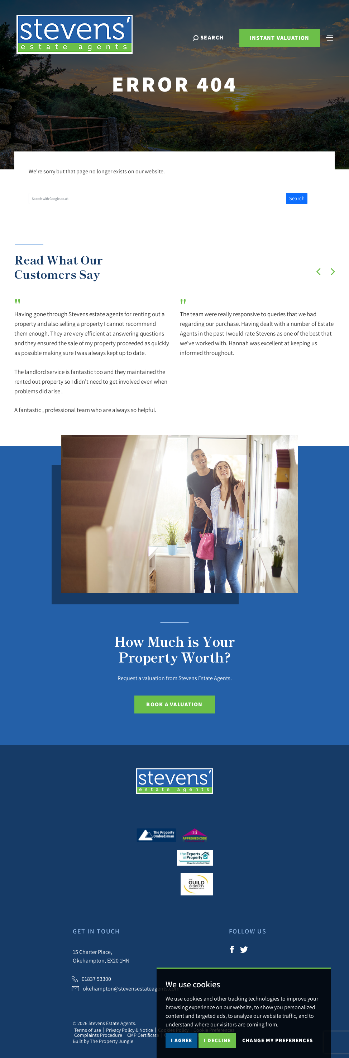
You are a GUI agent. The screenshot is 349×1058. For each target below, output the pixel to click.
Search (297, 198)
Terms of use (87, 1030)
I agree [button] (181, 1040)
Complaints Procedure (98, 1035)
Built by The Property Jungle (103, 1041)
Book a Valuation (174, 704)
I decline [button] (217, 1040)
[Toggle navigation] (329, 37)
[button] (318, 271)
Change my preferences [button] (277, 1040)
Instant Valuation (280, 38)
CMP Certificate (143, 1035)
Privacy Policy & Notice (129, 1030)
